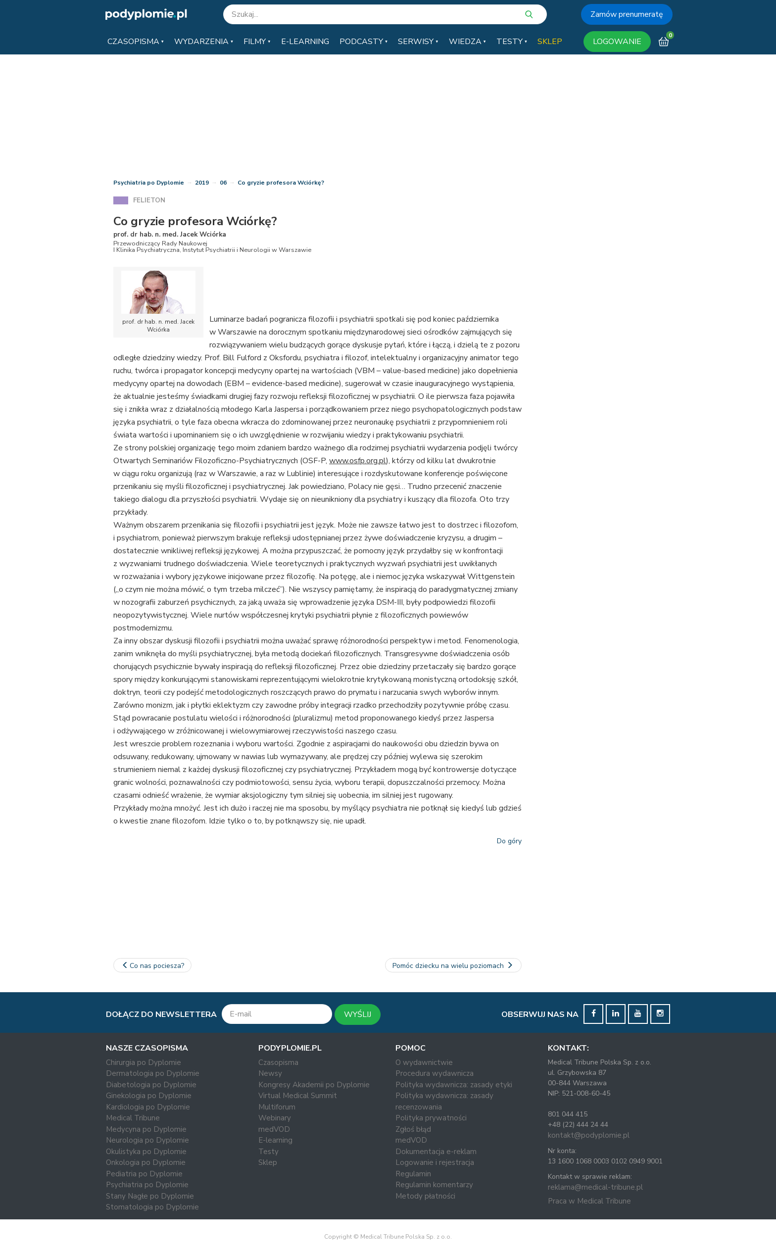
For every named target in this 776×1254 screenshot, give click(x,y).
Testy (268, 1152)
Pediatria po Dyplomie (144, 1174)
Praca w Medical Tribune (589, 1201)
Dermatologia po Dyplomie (152, 1073)
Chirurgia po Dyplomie (143, 1062)
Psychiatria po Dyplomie (148, 183)
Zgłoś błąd (413, 1129)
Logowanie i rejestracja (434, 1162)
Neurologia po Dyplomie (147, 1140)
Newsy (270, 1073)
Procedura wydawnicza (434, 1073)
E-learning (275, 1140)
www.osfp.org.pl (357, 460)
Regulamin (413, 1174)
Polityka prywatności (431, 1118)
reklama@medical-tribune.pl (595, 1187)
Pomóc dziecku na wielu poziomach (453, 965)
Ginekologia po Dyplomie (149, 1096)
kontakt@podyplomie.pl (589, 1135)
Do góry (509, 841)
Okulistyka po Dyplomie (146, 1152)
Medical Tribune (133, 1118)
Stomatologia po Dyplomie (152, 1207)
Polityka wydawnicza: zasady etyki (453, 1085)
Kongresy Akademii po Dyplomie (314, 1085)
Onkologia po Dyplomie (146, 1162)
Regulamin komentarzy (434, 1185)
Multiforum (276, 1107)
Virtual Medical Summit (297, 1096)
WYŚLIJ (357, 1014)
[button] (135, 41)
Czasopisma (278, 1062)
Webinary (274, 1118)
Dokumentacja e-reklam (436, 1152)
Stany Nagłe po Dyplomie (150, 1196)
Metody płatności (425, 1196)
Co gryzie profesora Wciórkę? (281, 183)
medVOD (274, 1129)
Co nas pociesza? (152, 965)
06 (223, 183)
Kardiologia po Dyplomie (148, 1107)
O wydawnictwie (424, 1062)
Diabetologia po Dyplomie (151, 1085)
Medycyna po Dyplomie (146, 1129)
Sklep (267, 1162)
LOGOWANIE (617, 42)
